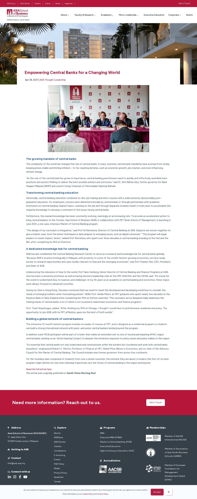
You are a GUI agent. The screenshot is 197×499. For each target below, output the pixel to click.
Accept (157, 492)
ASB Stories (25, 3)
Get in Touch (184, 3)
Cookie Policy (87, 494)
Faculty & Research (85, 15)
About (65, 15)
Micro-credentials (129, 15)
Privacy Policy (102, 494)
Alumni (189, 15)
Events (48, 3)
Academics (107, 15)
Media (57, 3)
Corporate (174, 15)
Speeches (69, 3)
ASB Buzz (11, 3)
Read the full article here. (39, 369)
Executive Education (154, 15)
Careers (37, 3)
